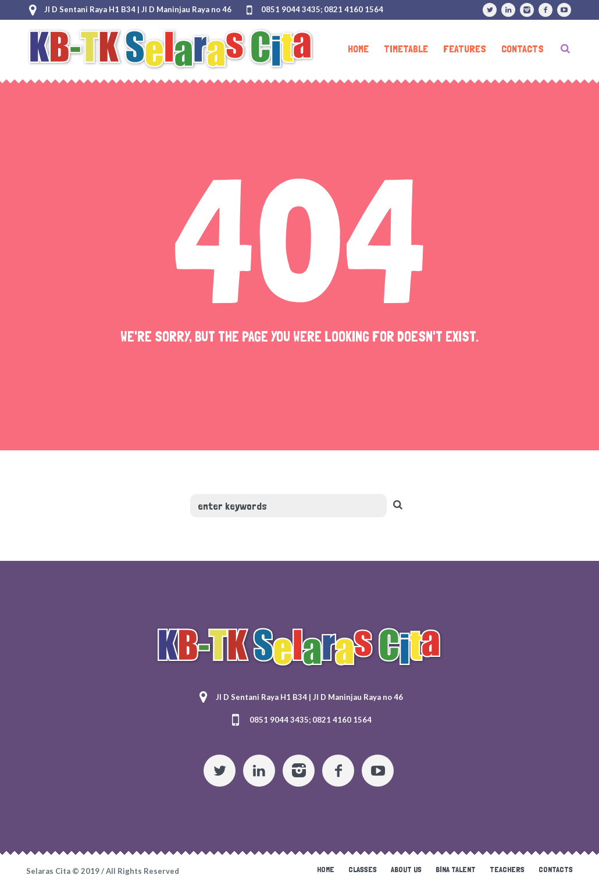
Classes (362, 869)
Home (325, 869)
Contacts (556, 869)
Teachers (507, 869)
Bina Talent (456, 869)
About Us (406, 869)
